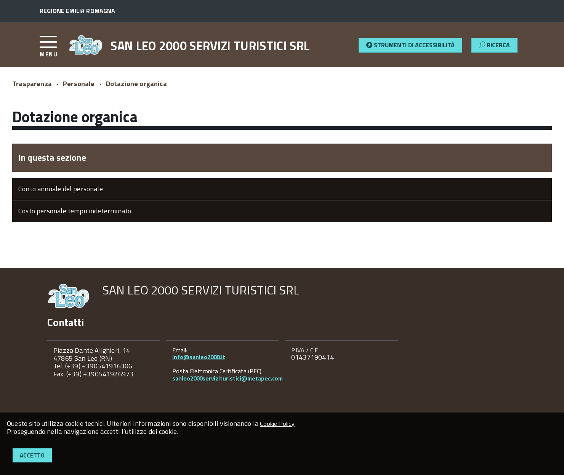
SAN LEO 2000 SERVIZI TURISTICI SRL (210, 46)
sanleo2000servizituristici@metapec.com (227, 378)
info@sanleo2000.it (198, 357)
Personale (79, 83)
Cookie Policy (277, 423)
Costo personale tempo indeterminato (74, 211)
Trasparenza (32, 83)
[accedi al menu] (54, 49)
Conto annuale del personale (60, 189)
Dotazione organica (136, 83)
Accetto (32, 455)
